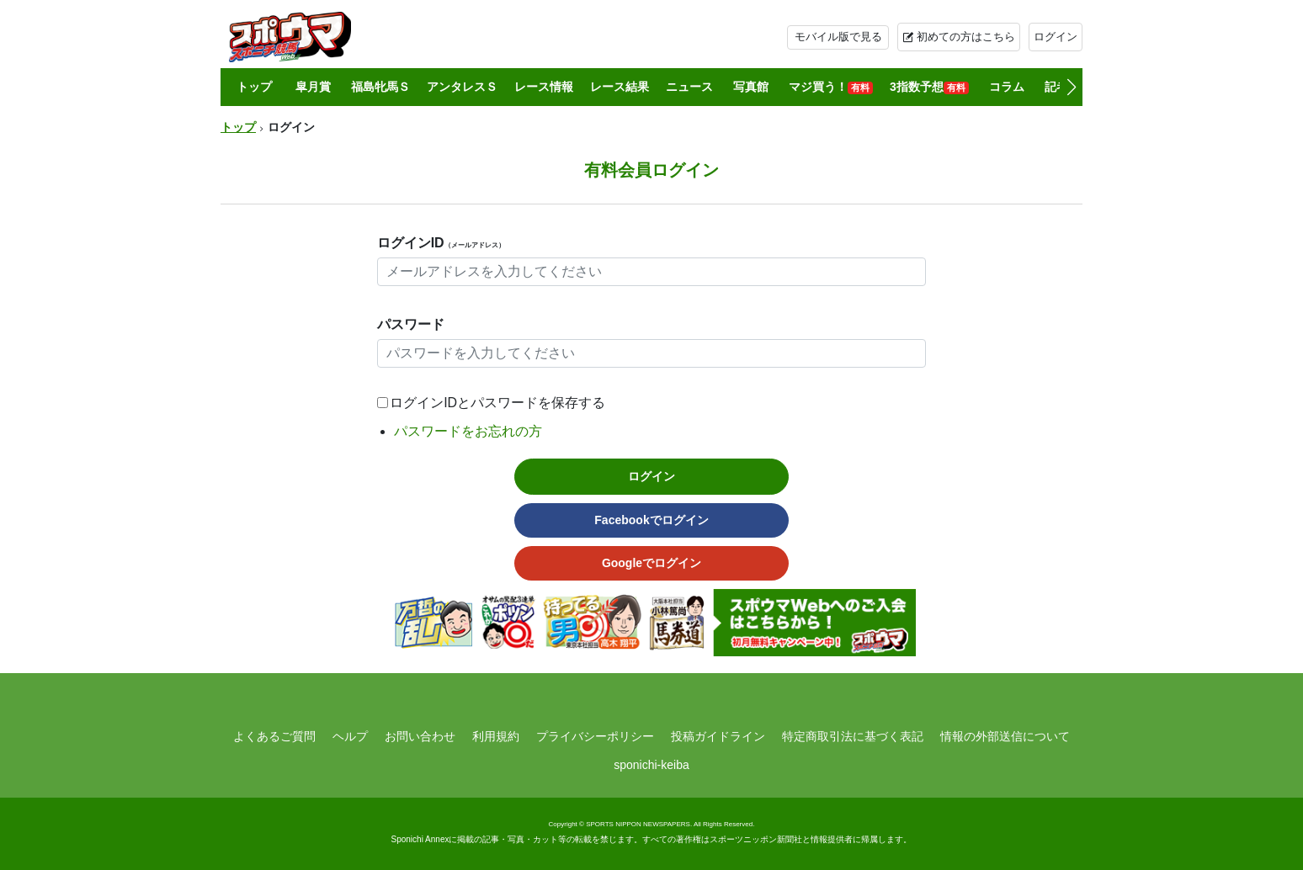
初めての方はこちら (966, 36)
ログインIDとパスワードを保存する (497, 402)
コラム (1006, 86)
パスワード (410, 324)
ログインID (441, 243)
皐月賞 (313, 86)
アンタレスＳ (462, 86)
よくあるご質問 (274, 736)
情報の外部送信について (1005, 736)
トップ (254, 86)
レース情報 (543, 86)
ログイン (1055, 36)
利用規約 (495, 736)
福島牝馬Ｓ (380, 86)
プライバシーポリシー (595, 736)
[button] (1071, 87)
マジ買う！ (831, 87)
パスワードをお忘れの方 (468, 431)
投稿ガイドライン (718, 736)
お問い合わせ (420, 736)
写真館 (751, 86)
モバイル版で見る (838, 36)
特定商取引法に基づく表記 (852, 736)
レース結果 (619, 86)
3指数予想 (929, 87)
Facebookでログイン (651, 520)
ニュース (689, 86)
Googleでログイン (651, 563)
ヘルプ (350, 736)
